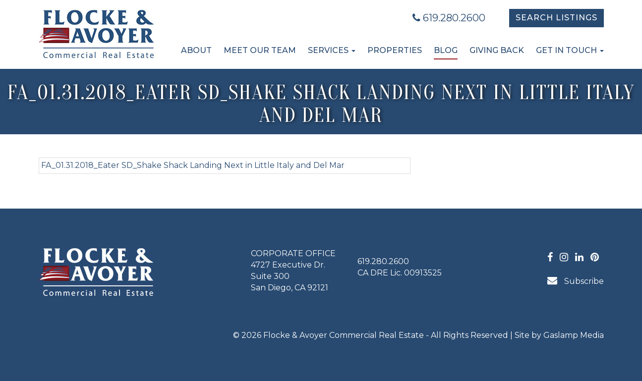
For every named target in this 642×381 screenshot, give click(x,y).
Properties (394, 50)
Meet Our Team (260, 50)
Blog (446, 50)
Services (331, 50)
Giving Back (496, 50)
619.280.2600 (448, 18)
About (196, 50)
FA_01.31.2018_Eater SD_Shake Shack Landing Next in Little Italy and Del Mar (193, 165)
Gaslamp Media (573, 335)
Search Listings (556, 17)
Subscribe (575, 280)
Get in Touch (570, 50)
